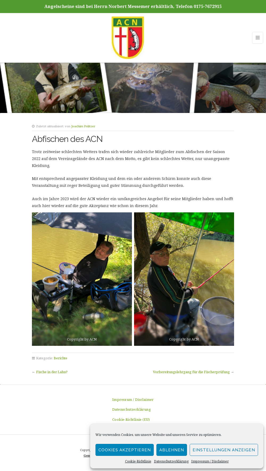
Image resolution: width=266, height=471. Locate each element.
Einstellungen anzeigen (224, 450)
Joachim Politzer (83, 126)
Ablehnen (171, 450)
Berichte (60, 358)
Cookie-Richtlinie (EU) (131, 419)
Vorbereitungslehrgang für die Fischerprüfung (191, 371)
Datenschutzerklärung (171, 461)
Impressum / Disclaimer (210, 461)
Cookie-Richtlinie (138, 461)
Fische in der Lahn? (52, 371)
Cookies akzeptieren (124, 450)
